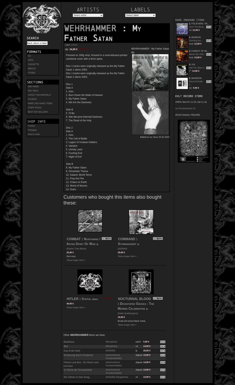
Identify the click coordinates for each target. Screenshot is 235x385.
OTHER (31, 73)
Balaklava (69, 341)
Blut (66, 346)
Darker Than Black (76, 248)
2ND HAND (33, 86)
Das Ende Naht (72, 350)
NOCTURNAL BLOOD (134, 299)
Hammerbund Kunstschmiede (113, 356)
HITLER (72, 299)
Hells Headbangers (128, 313)
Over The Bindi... (197, 27)
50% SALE (33, 90)
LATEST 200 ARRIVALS (39, 95)
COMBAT (74, 239)
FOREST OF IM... (200, 51)
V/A (193, 64)
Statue (86, 299)
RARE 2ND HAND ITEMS (40, 103)
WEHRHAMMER (93, 28)
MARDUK (196, 37)
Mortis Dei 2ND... (197, 54)
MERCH (32, 68)
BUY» (108, 238)
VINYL (31, 60)
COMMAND (126, 239)
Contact (31, 126)
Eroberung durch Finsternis (78, 355)
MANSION (196, 78)
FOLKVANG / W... (200, 23)
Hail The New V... (197, 67)
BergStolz (111, 341)
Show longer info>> (76, 260)
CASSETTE (33, 64)
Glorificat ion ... (196, 40)
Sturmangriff (127, 244)
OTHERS (32, 99)
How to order (34, 134)
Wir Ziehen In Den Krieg (77, 377)
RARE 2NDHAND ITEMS (189, 20)
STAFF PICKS (35, 107)
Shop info (36, 121)
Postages (32, 130)
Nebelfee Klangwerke (117, 377)
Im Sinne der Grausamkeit (78, 369)
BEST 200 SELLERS (38, 112)
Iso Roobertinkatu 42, (185, 108)
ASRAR (74, 45)
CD (29, 56)
